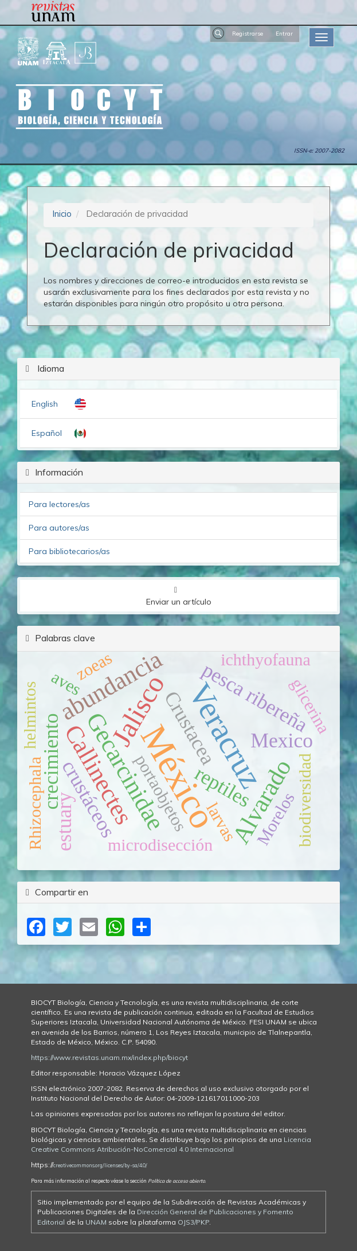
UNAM (96, 1222)
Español (47, 433)
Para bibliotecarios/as (69, 551)
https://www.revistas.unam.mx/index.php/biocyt (109, 1057)
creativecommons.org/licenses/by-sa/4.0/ (100, 1165)
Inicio (62, 213)
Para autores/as (59, 528)
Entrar (284, 33)
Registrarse (247, 33)
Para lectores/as (59, 504)
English (45, 404)
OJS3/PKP (193, 1222)
